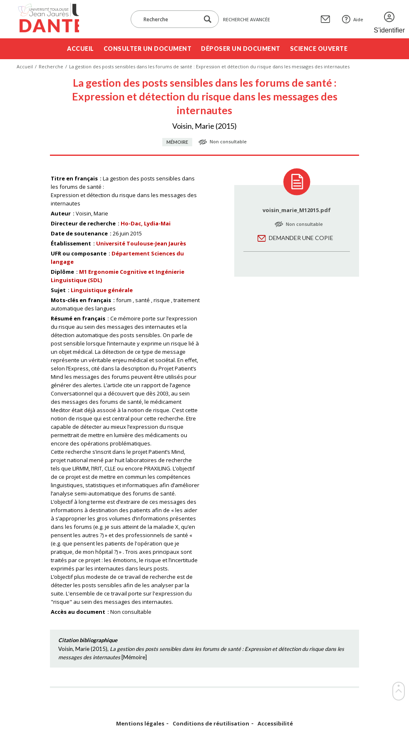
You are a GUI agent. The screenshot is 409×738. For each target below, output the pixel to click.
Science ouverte (319, 48)
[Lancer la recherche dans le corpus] (207, 19)
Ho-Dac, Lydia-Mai (146, 223)
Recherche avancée (246, 19)
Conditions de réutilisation (211, 723)
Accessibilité (275, 723)
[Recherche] (169, 19)
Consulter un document (148, 48)
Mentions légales (140, 723)
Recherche (51, 66)
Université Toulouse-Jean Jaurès (141, 243)
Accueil (80, 48)
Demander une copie (301, 237)
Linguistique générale (102, 290)
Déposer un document (240, 48)
